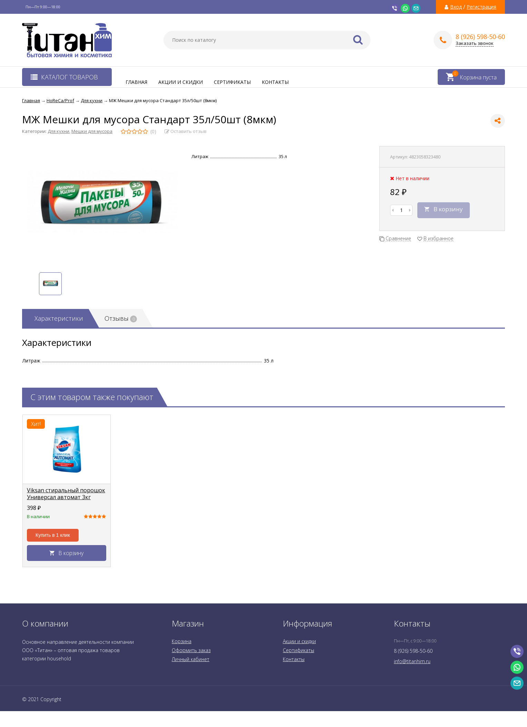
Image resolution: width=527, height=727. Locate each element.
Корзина (181, 641)
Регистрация (481, 7)
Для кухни (58, 131)
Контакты (275, 82)
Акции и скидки (180, 82)
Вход (456, 7)
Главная (136, 82)
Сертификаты (232, 82)
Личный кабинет (190, 659)
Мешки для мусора (91, 131)
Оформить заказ (191, 650)
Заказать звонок (475, 43)
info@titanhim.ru (412, 661)
